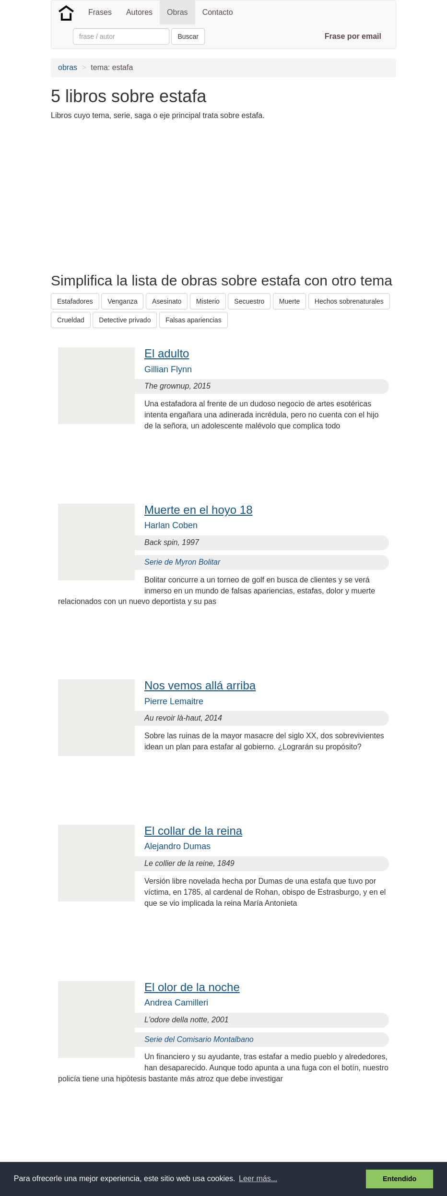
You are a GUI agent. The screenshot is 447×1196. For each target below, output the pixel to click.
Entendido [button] (399, 1179)
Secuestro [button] (249, 301)
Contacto (217, 12)
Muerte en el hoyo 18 (198, 509)
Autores (139, 12)
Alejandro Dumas (177, 846)
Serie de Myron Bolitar (182, 562)
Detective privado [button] (125, 320)
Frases (100, 12)
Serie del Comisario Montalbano (199, 1039)
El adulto (166, 353)
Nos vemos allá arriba (200, 685)
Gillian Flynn (168, 369)
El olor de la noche (192, 987)
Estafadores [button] (75, 301)
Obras (177, 12)
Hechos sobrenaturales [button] (349, 301)
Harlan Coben (171, 525)
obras (67, 67)
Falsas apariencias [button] (193, 320)
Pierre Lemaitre (173, 701)
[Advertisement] (225, 196)
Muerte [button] (289, 301)
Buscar (188, 36)
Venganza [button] (122, 301)
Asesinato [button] (166, 301)
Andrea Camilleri (176, 1002)
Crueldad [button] (70, 320)
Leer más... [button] (258, 1178)
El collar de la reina (193, 830)
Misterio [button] (208, 301)
